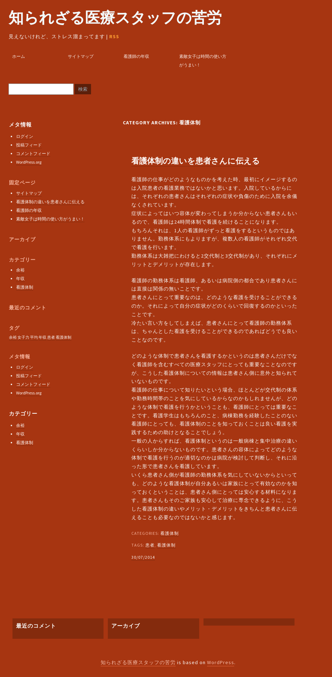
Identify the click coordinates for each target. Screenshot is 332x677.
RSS (114, 36)
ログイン (24, 136)
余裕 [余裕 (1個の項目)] (13, 337)
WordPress (220, 662)
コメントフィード (33, 153)
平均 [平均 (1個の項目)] (34, 337)
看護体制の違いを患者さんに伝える (195, 161)
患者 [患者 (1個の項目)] (51, 337)
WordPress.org (28, 162)
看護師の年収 (136, 56)
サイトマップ (81, 56)
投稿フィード (29, 145)
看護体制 (169, 533)
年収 (20, 278)
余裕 (20, 270)
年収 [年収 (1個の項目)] (42, 337)
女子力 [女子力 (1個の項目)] (23, 337)
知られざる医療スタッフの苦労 (115, 17)
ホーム (18, 56)
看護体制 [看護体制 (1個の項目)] (63, 337)
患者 (150, 545)
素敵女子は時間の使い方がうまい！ (202, 61)
